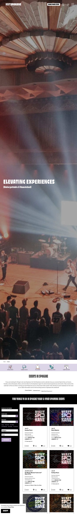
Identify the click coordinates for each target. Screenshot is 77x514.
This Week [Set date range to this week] (12, 424)
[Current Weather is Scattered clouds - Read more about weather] (66, 4)
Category (4, 430)
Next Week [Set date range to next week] (10, 426)
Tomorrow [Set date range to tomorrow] (7, 424)
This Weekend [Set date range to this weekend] (4, 426)
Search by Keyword (6, 408)
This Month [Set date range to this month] (15, 426)
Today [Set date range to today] (2, 424)
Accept (5, 511)
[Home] (13, 4)
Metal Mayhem (55, 432)
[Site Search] (63, 4)
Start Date (4, 414)
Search (6, 440)
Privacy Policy (11, 507)
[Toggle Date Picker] (17, 416)
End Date (3, 419)
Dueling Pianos (28, 432)
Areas (3, 435)
